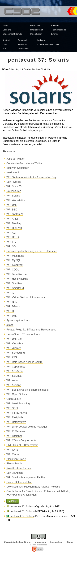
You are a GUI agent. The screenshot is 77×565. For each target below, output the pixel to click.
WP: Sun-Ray (14, 283)
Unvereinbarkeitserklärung (17, 542)
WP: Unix (11, 205)
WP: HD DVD (14, 228)
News (5, 25)
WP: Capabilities (15, 366)
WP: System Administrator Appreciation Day (31, 177)
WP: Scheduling (15, 352)
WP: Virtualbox (14, 343)
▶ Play (13, 501)
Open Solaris (13, 399)
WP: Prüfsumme (15, 431)
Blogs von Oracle (16, 459)
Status (70, 542)
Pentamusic (23, 48)
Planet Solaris (14, 463)
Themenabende (58, 30)
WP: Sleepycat (14, 265)
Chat (5, 44)
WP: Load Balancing (18, 403)
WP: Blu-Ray (13, 223)
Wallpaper (42, 40)
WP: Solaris (13, 195)
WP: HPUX (12, 237)
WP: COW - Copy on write (21, 440)
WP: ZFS (11, 357)
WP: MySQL (13, 260)
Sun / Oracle (13, 181)
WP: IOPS (12, 449)
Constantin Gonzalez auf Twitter (24, 163)
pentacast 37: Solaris (22, 506)
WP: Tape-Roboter (16, 274)
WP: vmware (13, 348)
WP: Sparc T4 (14, 186)
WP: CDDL (12, 269)
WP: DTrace (13, 306)
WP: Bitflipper (14, 436)
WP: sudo (11, 380)
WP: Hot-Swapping (17, 278)
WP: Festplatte (14, 417)
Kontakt (6, 40)
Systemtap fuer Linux (18, 320)
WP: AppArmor (14, 371)
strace (9, 325)
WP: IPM (11, 241)
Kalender (55, 25)
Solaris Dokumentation (19, 482)
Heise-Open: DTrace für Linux (23, 334)
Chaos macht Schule (12, 34)
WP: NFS (11, 301)
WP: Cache (12, 454)
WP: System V (14, 214)
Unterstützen (36, 34)
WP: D (10, 311)
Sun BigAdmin (14, 472)
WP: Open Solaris (16, 394)
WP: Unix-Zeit (14, 339)
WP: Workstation (16, 200)
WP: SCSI (12, 408)
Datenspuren (13, 191)
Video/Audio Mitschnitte (48, 44)
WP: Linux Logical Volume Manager (26, 426)
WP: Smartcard (15, 288)
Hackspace (35, 25)
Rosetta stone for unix (18, 468)
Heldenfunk (12, 172)
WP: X (10, 292)
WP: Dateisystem (16, 422)
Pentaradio (23, 40)
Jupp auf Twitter (15, 158)
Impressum (40, 542)
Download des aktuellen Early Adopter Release (33, 486)
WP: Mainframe (15, 255)
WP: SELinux (13, 375)
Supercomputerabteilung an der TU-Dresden (31, 251)
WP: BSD (11, 209)
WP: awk (11, 315)
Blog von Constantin (17, 168)
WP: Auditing (13, 385)
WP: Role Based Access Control (24, 362)
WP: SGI (11, 246)
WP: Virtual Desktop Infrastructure (25, 297)
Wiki (5, 48)
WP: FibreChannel (16, 412)
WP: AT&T (12, 218)
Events (54, 34)
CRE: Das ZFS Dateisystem (22, 445)
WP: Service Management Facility (25, 477)
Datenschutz (56, 542)
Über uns (7, 30)
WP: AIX (11, 232)
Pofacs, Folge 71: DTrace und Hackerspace (31, 329)
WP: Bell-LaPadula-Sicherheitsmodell (27, 389)
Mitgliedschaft (36, 30)
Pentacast (22, 44)
